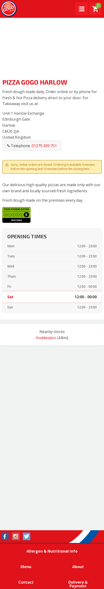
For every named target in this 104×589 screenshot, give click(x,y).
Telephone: (32, 145)
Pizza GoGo (9, 9)
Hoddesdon (46, 337)
